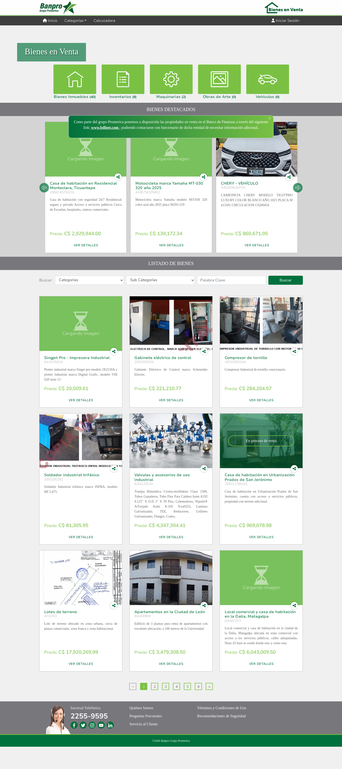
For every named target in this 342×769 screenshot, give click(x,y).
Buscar (286, 302)
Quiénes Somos (141, 730)
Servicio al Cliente (143, 746)
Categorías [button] (74, 20)
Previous (44, 210)
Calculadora (104, 20)
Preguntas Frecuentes (145, 738)
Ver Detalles (86, 268)
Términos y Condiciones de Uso (221, 730)
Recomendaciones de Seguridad (221, 738)
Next (298, 210)
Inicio (52, 20)
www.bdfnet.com (104, 128)
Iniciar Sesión (285, 20)
